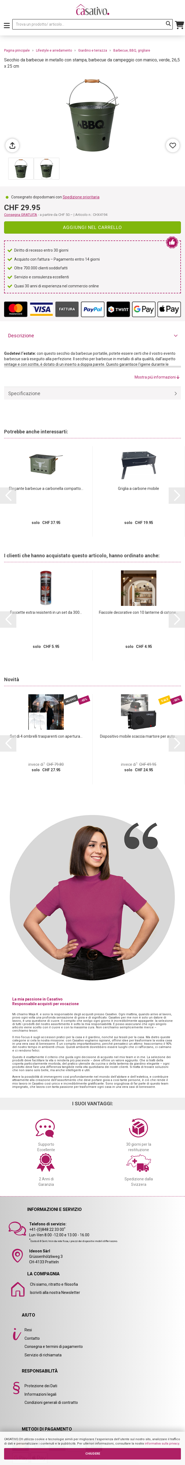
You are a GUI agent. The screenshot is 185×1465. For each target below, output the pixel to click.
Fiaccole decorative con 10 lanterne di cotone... (138, 612)
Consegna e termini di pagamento (54, 1346)
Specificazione (24, 393)
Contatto (32, 1338)
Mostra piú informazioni (157, 377)
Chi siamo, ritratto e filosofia (54, 1284)
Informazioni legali (40, 1394)
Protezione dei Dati (41, 1386)
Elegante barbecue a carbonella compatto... (46, 488)
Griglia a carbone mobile (138, 488)
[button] (8, 495)
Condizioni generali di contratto (51, 1402)
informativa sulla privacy (162, 1443)
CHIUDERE (92, 1453)
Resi (28, 1330)
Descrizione (21, 335)
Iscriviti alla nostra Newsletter (55, 1292)
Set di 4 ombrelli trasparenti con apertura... (46, 736)
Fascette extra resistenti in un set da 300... (46, 612)
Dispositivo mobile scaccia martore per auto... (138, 736)
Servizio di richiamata (43, 1355)
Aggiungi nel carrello (92, 227)
